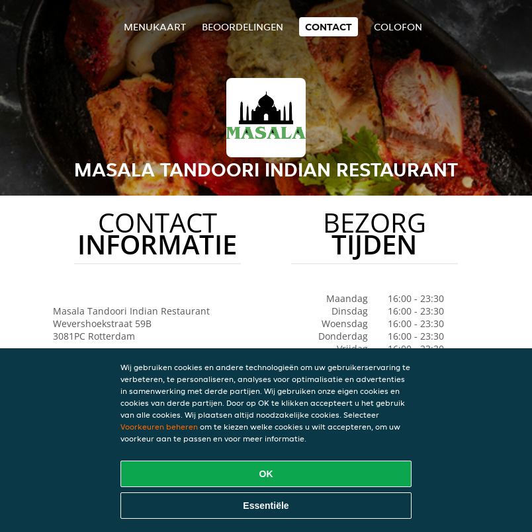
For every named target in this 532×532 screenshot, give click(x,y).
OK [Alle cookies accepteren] (266, 474)
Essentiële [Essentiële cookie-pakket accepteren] (265, 505)
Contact (328, 27)
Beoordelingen (242, 27)
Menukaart (155, 27)
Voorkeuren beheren (159, 427)
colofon (398, 27)
